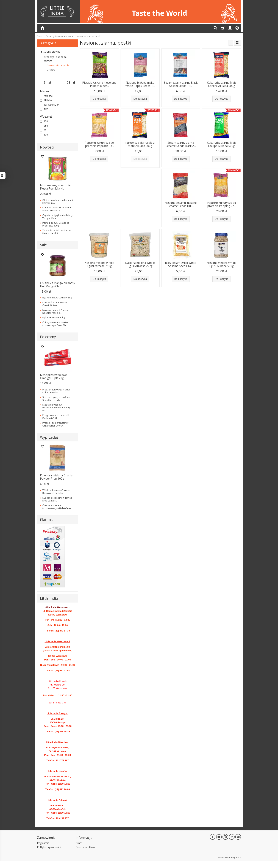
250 (44, 125)
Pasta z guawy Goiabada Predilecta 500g (55, 224)
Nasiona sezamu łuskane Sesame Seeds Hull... (181, 204)
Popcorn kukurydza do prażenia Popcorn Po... (99, 144)
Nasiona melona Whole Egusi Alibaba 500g (221, 264)
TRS (44, 109)
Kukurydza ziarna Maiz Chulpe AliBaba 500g (221, 144)
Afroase (46, 96)
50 (43, 130)
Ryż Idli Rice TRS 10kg (53, 317)
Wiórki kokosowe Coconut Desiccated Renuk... (56, 491)
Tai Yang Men (49, 104)
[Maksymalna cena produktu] (68, 82)
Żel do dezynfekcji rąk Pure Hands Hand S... (56, 232)
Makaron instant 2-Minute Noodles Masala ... (56, 311)
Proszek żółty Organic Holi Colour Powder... (56, 391)
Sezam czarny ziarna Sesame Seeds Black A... (181, 144)
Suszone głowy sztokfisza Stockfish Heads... (56, 398)
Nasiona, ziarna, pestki (58, 65)
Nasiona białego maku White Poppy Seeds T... (140, 84)
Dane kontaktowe (86, 847)
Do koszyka (99, 98)
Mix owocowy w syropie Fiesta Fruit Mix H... (55, 186)
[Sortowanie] (231, 43)
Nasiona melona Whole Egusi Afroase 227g (140, 264)
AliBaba (46, 100)
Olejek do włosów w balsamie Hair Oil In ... (58, 201)
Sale (43, 244)
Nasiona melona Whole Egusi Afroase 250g (99, 264)
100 (44, 121)
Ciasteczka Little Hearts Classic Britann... (54, 304)
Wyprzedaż (49, 437)
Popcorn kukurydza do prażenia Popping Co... (221, 204)
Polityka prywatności (49, 847)
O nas (79, 843)
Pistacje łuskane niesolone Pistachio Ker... (99, 84)
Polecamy (48, 336)
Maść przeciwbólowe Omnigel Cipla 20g (53, 376)
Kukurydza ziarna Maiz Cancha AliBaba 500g (221, 84)
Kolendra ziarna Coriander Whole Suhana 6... (56, 209)
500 (44, 134)
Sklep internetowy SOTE (229, 857)
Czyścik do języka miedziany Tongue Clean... (57, 217)
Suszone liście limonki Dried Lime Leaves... (57, 499)
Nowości (47, 147)
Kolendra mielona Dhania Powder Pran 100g (56, 477)
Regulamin (43, 843)
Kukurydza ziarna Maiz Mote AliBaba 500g (140, 144)
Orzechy (51, 69)
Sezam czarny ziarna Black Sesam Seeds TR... (181, 84)
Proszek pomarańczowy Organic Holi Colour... (55, 424)
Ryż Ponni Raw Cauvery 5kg (57, 297)
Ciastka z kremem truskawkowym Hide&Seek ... (57, 507)
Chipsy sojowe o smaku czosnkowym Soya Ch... (55, 324)
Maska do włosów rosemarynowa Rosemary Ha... (56, 407)
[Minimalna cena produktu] (44, 82)
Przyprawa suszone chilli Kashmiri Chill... (55, 417)
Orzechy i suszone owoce (55, 58)
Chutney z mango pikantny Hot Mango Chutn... (57, 284)
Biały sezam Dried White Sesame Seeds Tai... (180, 264)
